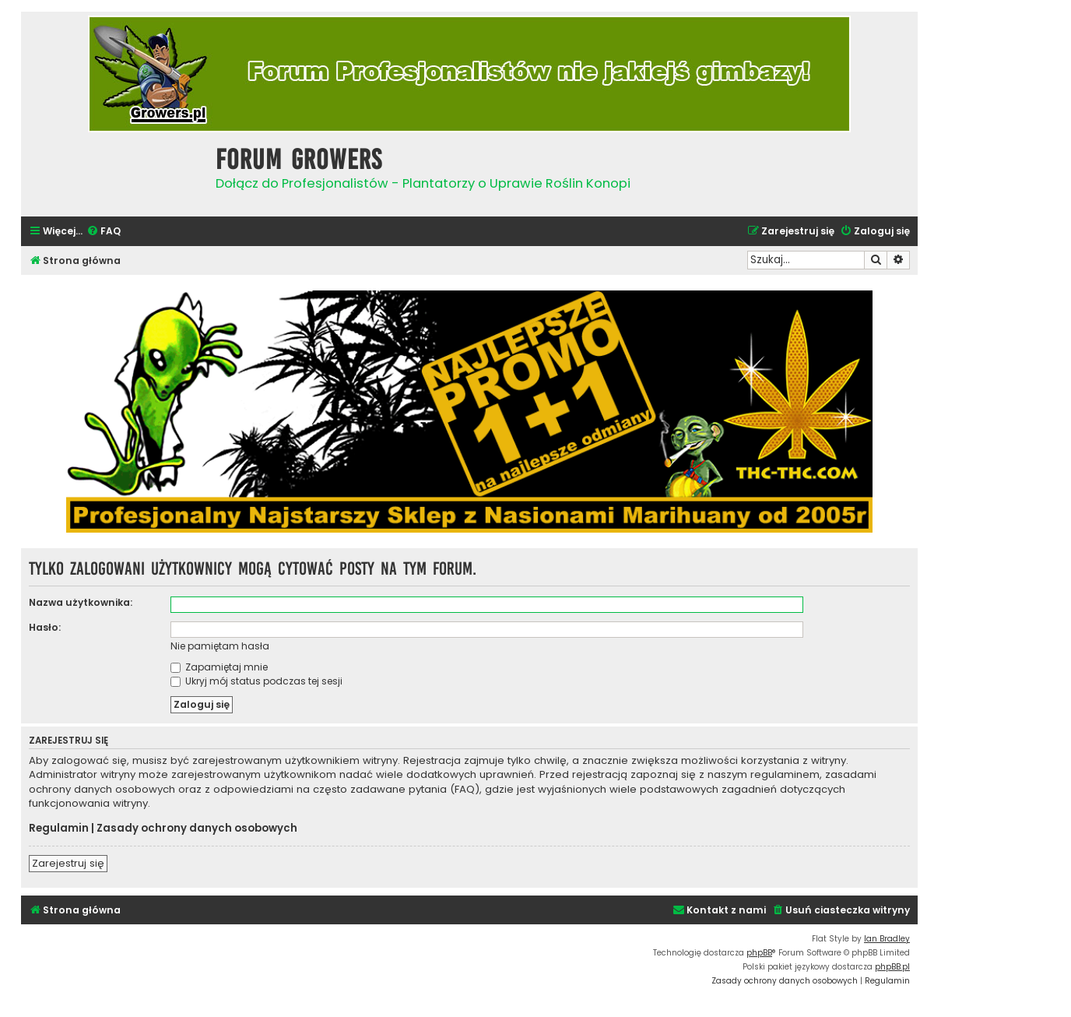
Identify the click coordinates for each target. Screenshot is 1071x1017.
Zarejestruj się (68, 863)
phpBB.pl (892, 967)
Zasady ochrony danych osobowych (197, 829)
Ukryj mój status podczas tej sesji (256, 681)
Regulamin (59, 829)
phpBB (759, 953)
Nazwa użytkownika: (80, 602)
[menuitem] (103, 231)
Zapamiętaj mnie (219, 667)
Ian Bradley (887, 939)
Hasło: (45, 627)
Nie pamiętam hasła (219, 646)
